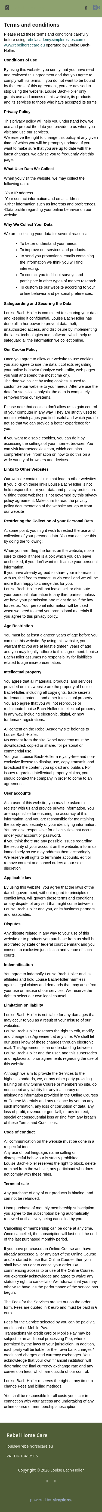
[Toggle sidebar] (7, 8)
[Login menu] (96, 8)
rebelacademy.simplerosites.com (55, 40)
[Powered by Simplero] (51, 1500)
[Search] (86, 8)
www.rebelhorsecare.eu (24, 45)
